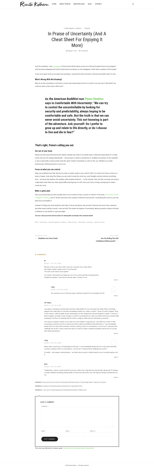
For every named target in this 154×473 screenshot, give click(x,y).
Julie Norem (43, 226)
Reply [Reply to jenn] (116, 381)
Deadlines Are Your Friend (56, 241)
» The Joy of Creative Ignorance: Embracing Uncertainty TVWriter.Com (64, 394)
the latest (87, 28)
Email (68, 435)
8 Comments (84, 55)
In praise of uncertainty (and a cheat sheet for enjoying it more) (62, 390)
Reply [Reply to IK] (116, 284)
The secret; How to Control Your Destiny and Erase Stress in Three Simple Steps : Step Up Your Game (74, 386)
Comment (45, 410)
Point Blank (56, 70)
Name (43, 435)
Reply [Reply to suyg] (116, 300)
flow (37, 226)
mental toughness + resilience (72, 28)
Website (92, 435)
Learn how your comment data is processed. (78, 452)
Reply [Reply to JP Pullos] (116, 337)
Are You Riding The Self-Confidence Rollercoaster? (98, 243)
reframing (90, 226)
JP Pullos (47, 307)
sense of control (99, 226)
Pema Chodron (94, 103)
